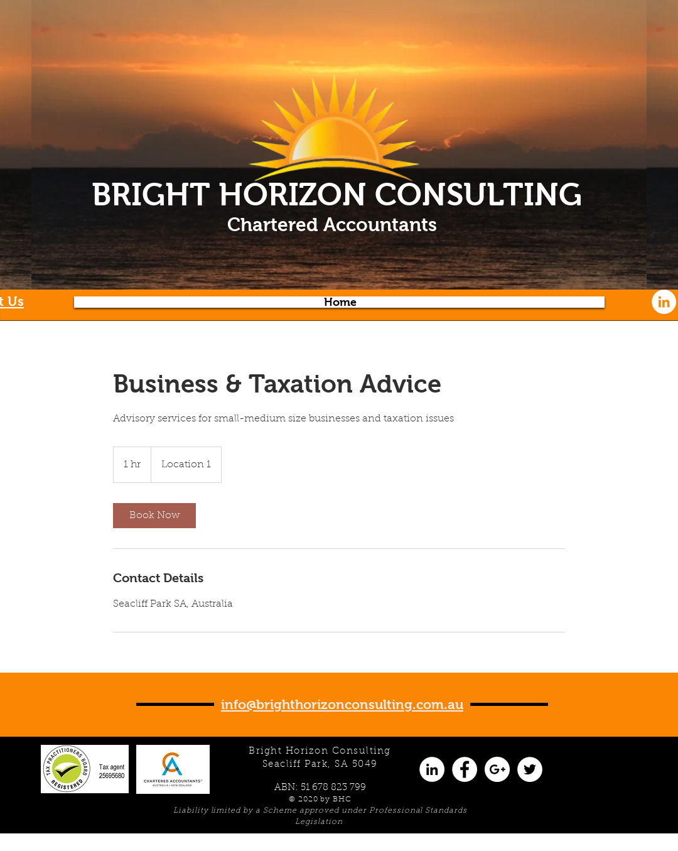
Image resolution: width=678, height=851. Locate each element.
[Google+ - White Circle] (497, 769)
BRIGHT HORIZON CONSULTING (337, 194)
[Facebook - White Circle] (464, 769)
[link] (154, 515)
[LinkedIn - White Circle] (664, 302)
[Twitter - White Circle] (529, 769)
